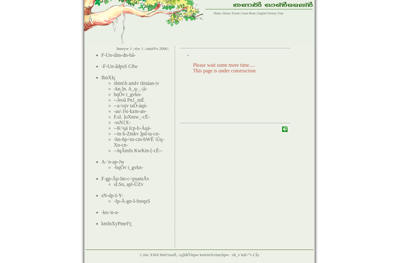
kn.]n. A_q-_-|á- (131, 88)
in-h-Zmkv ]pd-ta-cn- (138, 133)
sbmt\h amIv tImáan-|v (136, 83)
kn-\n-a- (111, 212)
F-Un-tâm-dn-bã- (118, 55)
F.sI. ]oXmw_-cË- (132, 116)
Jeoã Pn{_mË (130, 100)
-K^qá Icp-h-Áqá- (133, 128)
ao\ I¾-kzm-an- (131, 111)
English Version (266, 13)
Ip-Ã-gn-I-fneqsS (132, 201)
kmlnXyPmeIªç (116, 223)
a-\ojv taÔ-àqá (131, 105)
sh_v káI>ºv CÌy (245, 254)
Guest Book (248, 13)
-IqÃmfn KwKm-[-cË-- (138, 150)
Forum (236, 13)
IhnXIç (108, 77)
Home (216, 13)
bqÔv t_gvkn (127, 94)
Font (280, 13)
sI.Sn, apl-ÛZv (128, 184)
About (226, 13)
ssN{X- (123, 122)
